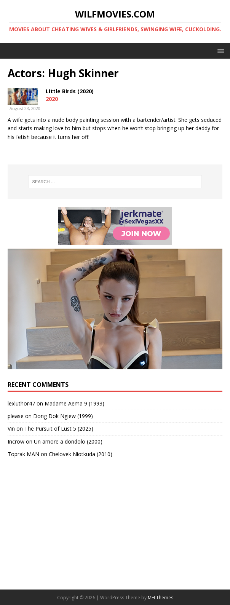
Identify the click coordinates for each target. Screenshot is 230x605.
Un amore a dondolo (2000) (68, 441)
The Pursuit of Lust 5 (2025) (58, 428)
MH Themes (160, 597)
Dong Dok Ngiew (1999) (63, 416)
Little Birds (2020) (70, 91)
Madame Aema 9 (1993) (74, 403)
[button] (219, 50)
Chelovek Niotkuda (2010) (80, 454)
